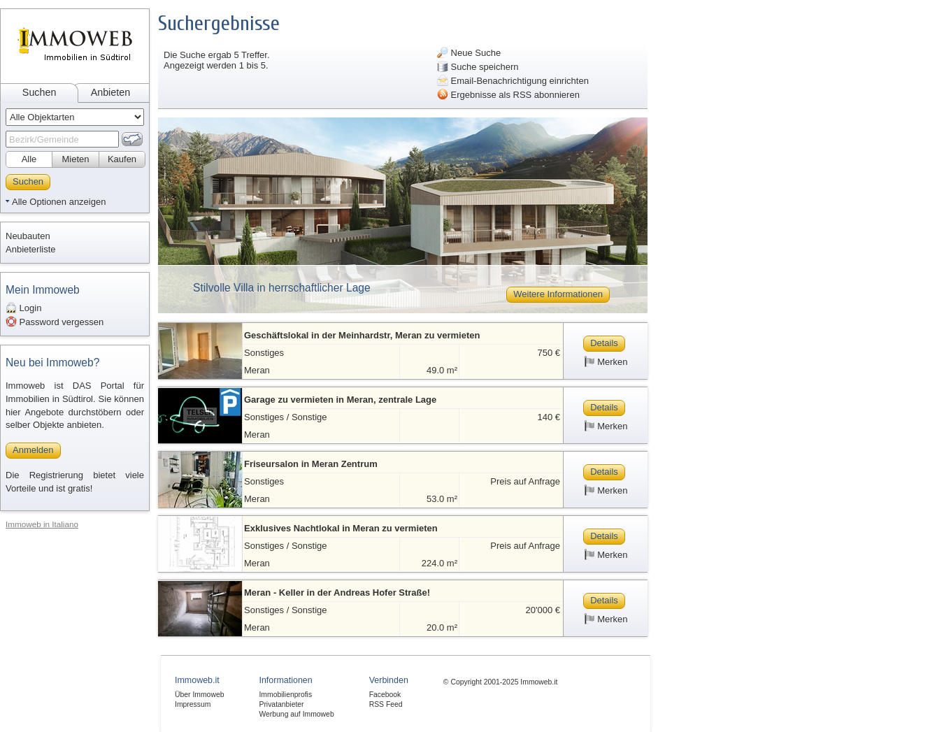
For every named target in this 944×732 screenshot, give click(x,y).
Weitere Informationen (558, 294)
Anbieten (110, 92)
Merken (606, 361)
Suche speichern (477, 66)
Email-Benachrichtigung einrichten (513, 80)
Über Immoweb (199, 694)
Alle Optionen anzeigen (59, 201)
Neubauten (28, 236)
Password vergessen (54, 321)
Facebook (385, 694)
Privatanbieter (281, 704)
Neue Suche (469, 52)
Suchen (39, 92)
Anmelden (33, 450)
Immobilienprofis (285, 694)
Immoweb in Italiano (42, 524)
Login (23, 307)
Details (604, 343)
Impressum (192, 704)
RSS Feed (386, 704)
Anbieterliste (31, 249)
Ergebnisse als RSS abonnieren (508, 94)
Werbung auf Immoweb (296, 714)
